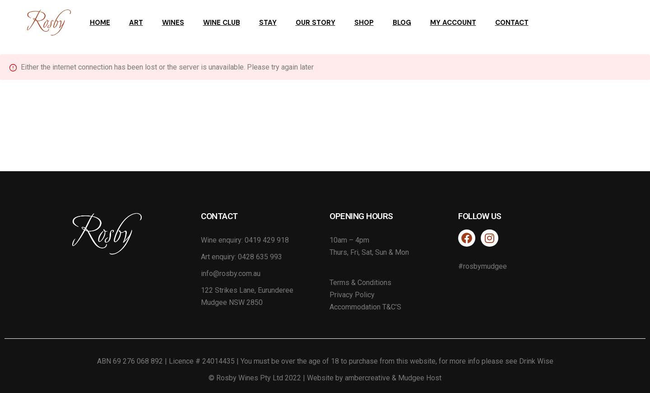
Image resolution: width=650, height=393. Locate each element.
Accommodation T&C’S (365, 307)
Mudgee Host (419, 378)
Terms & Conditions (360, 282)
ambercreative (367, 378)
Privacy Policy (352, 294)
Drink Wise (536, 361)
